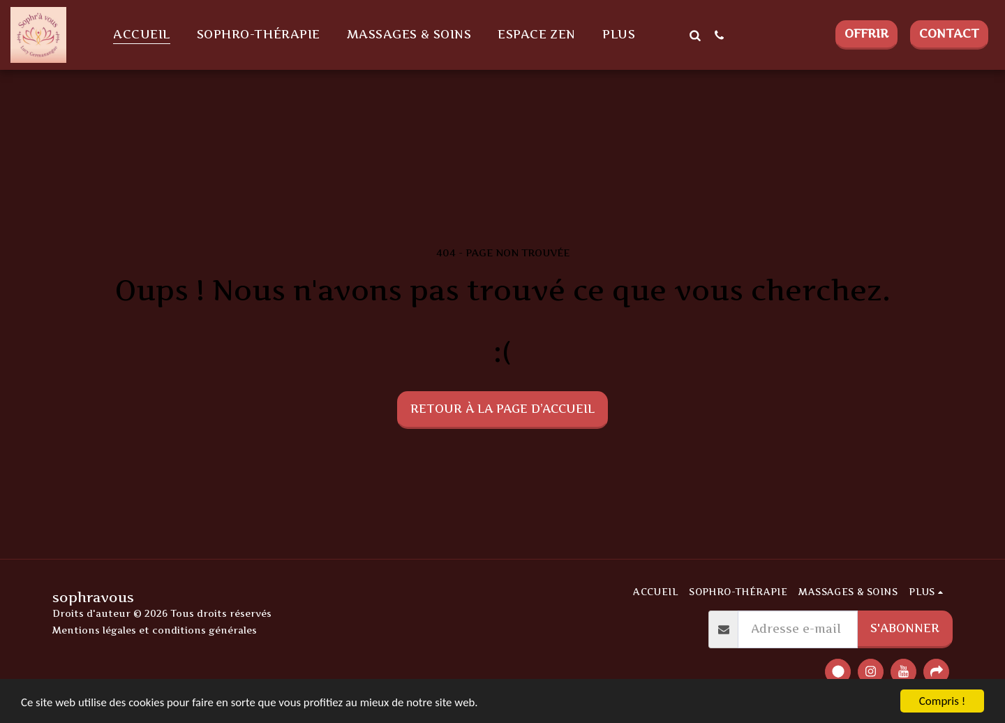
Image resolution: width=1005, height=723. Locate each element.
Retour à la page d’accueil (502, 409)
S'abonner (904, 628)
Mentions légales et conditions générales (154, 630)
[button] (694, 35)
